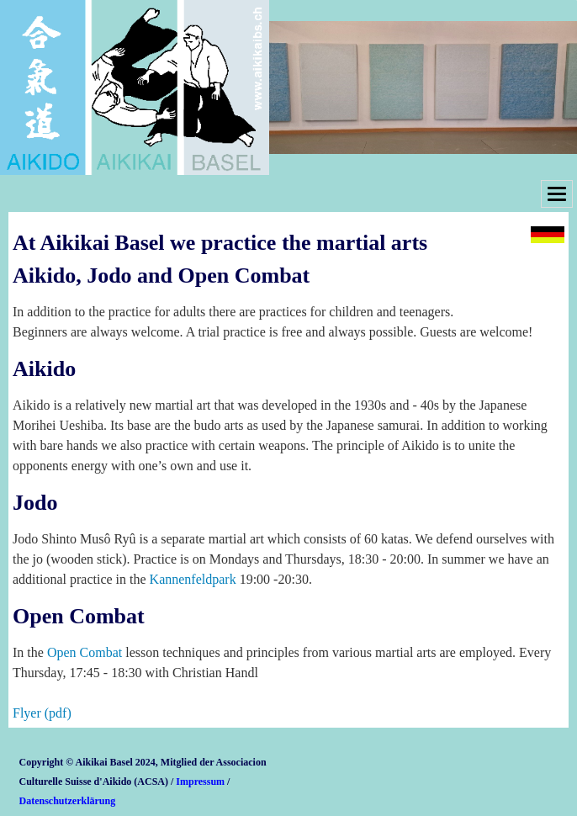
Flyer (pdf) (42, 713)
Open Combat (84, 652)
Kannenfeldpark (193, 579)
